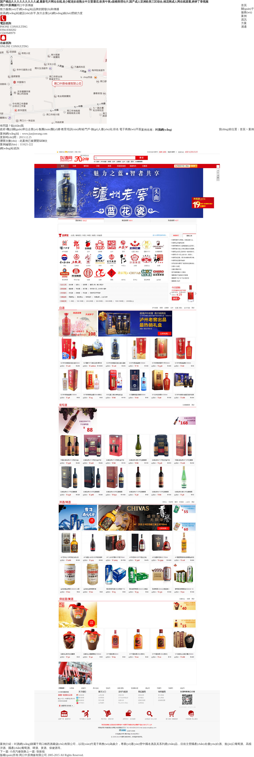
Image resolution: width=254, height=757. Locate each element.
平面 (138, 129)
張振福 (40, 751)
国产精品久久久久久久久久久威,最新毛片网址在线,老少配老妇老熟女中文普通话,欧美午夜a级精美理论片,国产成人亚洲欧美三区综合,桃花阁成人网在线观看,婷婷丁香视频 (104, 1)
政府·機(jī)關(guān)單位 (14, 129)
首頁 (244, 5)
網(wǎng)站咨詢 (9, 148)
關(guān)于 (247, 8)
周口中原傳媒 (8, 5)
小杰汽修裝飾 (18, 751)
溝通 (244, 26)
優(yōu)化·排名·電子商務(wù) (118, 129)
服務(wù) (246, 12)
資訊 (244, 19)
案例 (244, 16)
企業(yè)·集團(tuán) (39, 129)
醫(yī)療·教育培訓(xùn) (64, 129)
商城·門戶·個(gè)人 (89, 129)
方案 (244, 23)
